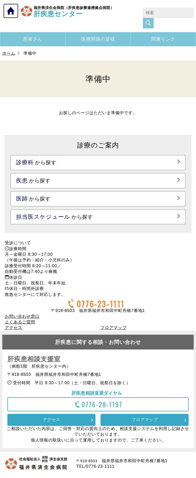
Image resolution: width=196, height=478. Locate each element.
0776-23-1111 (95, 293)
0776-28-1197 (98, 394)
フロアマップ (114, 317)
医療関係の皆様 (98, 28)
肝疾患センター (74, 11)
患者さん (32, 28)
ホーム (8, 43)
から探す (36, 152)
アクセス (13, 317)
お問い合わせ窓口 (22, 306)
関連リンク (163, 28)
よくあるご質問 (20, 312)
